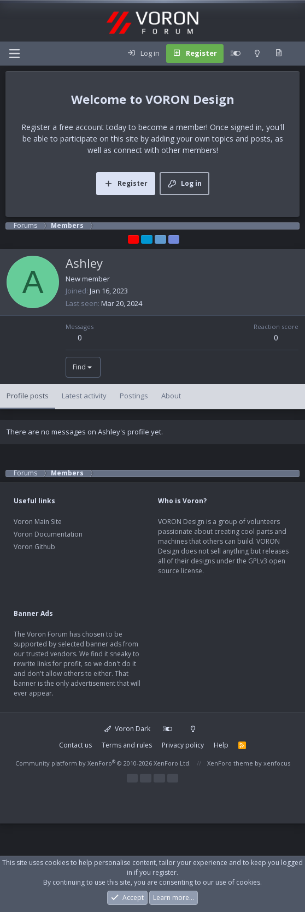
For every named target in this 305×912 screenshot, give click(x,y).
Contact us (75, 745)
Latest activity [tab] (84, 396)
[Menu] (14, 53)
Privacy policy (183, 745)
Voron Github (34, 546)
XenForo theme (230, 763)
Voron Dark (127, 728)
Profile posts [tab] (28, 396)
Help (221, 745)
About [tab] (171, 396)
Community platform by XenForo (103, 763)
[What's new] (278, 53)
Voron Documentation (48, 534)
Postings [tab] (134, 396)
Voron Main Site (38, 521)
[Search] (296, 53)
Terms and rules (127, 745)
